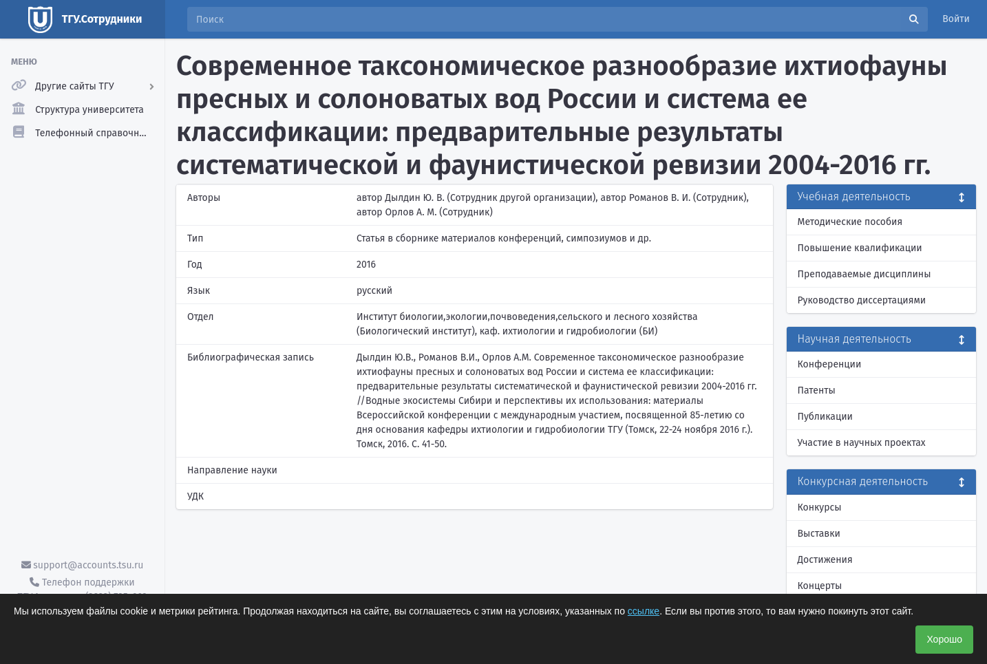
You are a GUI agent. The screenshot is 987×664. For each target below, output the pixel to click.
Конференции (830, 364)
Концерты (820, 586)
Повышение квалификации (860, 248)
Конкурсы (820, 507)
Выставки (819, 533)
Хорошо (944, 639)
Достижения (825, 560)
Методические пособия (850, 222)
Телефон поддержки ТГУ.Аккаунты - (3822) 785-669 (82, 590)
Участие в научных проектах (862, 443)
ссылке (643, 611)
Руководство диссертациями (862, 300)
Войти (956, 19)
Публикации (825, 416)
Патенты (817, 390)
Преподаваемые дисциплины (864, 274)
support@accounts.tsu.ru (82, 565)
